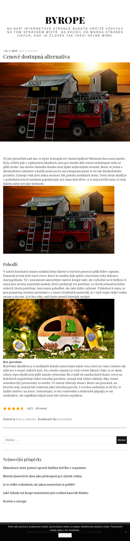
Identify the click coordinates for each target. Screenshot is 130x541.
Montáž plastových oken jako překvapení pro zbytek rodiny (42, 476)
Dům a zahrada (28, 51)
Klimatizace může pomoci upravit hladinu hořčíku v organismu (44, 468)
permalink (65, 419)
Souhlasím (65, 535)
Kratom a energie (14, 501)
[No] (125, 532)
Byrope (65, 20)
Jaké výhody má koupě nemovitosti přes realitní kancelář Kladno (45, 493)
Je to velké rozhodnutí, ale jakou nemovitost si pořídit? (39, 484)
